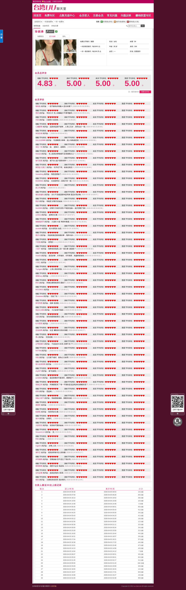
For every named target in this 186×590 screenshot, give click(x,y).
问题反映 (126, 15)
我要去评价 (145, 92)
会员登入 (84, 15)
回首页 (37, 15)
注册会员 (98, 15)
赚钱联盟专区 (143, 15)
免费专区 (49, 15)
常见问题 (112, 15)
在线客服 (53, 586)
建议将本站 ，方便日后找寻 (47, 1)
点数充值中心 (67, 15)
